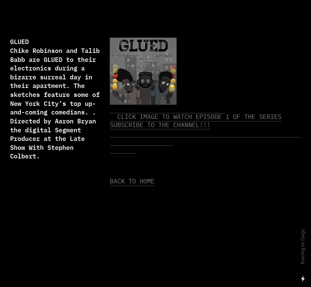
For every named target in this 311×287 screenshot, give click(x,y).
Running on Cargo (302, 246)
